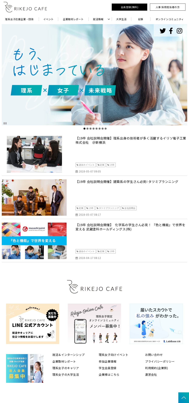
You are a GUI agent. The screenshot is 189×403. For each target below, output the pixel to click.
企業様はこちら (109, 374)
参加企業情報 (108, 361)
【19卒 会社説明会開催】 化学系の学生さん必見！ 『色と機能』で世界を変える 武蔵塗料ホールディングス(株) (130, 226)
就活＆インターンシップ (68, 354)
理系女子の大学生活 (65, 374)
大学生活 (121, 19)
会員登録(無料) (129, 7)
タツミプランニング (109, 207)
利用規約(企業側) (156, 368)
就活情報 (98, 19)
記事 (140, 19)
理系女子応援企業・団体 (19, 19)
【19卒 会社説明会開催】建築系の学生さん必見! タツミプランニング (126, 181)
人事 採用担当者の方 (168, 7)
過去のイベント (86, 164)
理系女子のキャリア (65, 368)
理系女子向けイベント (113, 354)
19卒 (112, 164)
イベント (48, 19)
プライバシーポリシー (160, 361)
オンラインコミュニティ (170, 19)
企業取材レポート (73, 19)
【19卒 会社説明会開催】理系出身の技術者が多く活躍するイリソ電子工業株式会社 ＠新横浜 (130, 140)
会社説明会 (130, 207)
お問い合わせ (154, 354)
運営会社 (151, 374)
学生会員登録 (108, 368)
